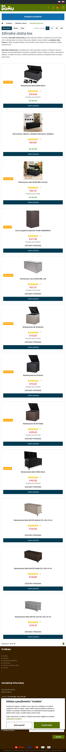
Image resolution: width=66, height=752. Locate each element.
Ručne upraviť (19, 725)
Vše (61, 28)
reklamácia (6, 663)
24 (52, 28)
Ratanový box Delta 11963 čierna (33, 472)
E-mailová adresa (8, 730)
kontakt (5, 668)
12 (47, 28)
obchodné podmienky (10, 661)
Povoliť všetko (47, 725)
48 (57, 28)
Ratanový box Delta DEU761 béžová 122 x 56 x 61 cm (33, 520)
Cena (22, 28)
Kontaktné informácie (13, 683)
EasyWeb (21, 750)
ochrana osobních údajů (11, 665)
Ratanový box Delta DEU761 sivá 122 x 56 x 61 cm (33, 617)
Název (16, 28)
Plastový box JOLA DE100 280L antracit (33, 182)
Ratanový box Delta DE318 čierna (33, 86)
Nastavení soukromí (57, 750)
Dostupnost (7, 28)
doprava (5, 658)
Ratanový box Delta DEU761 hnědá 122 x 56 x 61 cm (33, 568)
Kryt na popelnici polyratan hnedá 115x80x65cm (33, 230)
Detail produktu (33, 105)
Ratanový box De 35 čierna (33, 375)
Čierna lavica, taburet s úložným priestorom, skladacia (33, 134)
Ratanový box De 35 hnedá (33, 424)
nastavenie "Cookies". (14, 719)
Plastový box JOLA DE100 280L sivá (33, 279)
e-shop (5, 656)
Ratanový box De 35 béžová (33, 327)
